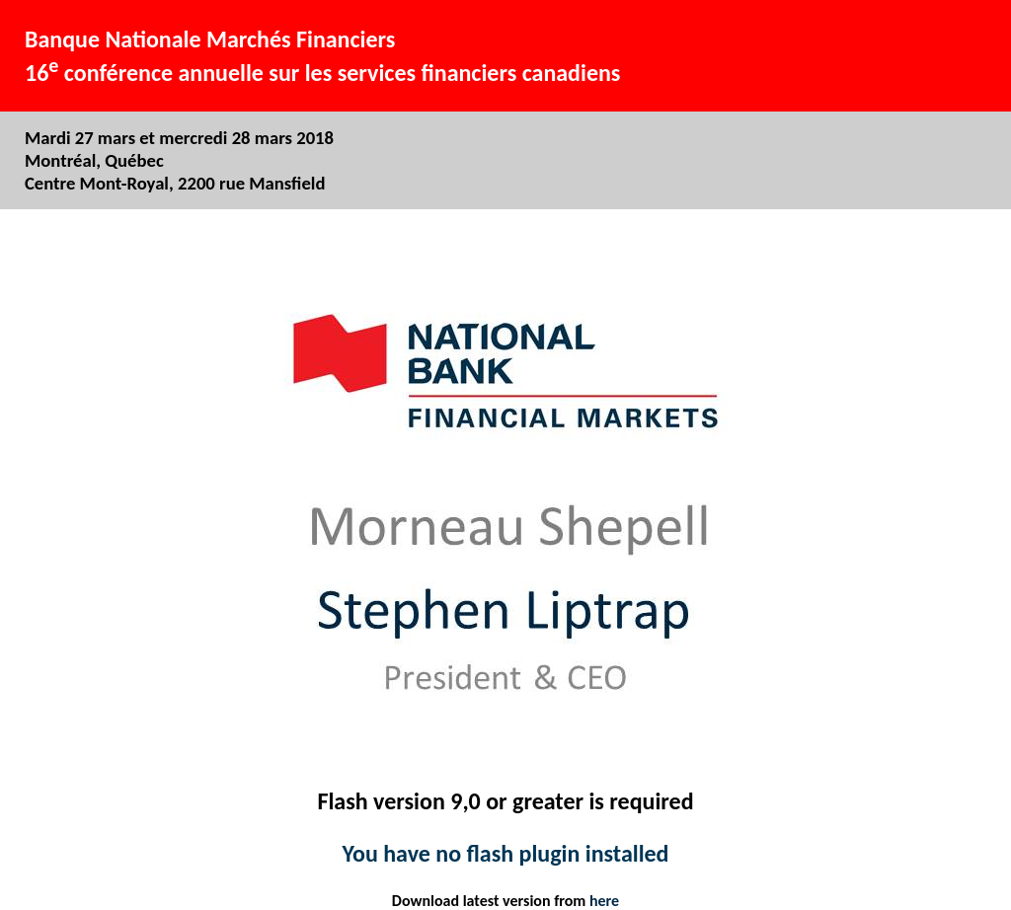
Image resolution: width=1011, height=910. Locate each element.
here (604, 900)
